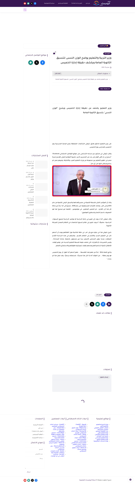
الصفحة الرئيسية (38, 424)
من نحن (88, 3)
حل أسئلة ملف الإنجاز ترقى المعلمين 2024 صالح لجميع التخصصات (30, 166)
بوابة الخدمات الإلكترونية (101, 441)
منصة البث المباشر (102, 436)
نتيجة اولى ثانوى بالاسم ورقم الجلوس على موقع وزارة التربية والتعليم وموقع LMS (30, 177)
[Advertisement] (67, 29)
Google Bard (82, 426)
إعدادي (79, 9)
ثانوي (71, 9)
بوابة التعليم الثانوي (102, 439)
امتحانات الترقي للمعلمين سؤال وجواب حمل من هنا (30, 190)
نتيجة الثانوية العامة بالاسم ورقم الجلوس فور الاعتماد (30, 215)
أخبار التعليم (107, 9)
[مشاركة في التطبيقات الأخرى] (86, 304)
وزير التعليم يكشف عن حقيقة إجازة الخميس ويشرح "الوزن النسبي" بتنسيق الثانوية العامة (81, 79)
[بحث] (25, 9)
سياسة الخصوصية (49, 3)
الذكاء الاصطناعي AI (36, 9)
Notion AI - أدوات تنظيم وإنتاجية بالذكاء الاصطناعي (79, 449)
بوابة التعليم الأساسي (101, 438)
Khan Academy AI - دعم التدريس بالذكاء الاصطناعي (57, 447)
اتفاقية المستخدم (63, 3)
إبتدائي (88, 9)
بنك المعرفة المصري (102, 431)
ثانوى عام (107, 53)
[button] (103, 304)
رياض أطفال (98, 9)
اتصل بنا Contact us (76, 3)
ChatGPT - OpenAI (81, 424)
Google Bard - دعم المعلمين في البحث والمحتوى (58, 429)
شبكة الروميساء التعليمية (87, 480)
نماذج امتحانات (61, 9)
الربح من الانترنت (49, 9)
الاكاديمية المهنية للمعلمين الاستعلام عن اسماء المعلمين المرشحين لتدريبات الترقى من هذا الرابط (30, 203)
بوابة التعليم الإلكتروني (101, 434)
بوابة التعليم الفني (103, 433)
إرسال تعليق (104, 377)
